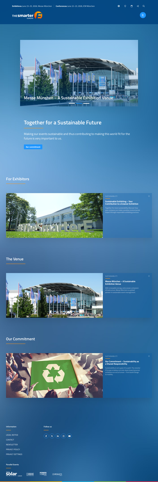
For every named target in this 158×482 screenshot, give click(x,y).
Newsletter (12, 444)
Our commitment (33, 146)
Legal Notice (12, 434)
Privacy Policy (13, 449)
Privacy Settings (14, 454)
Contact (10, 439)
